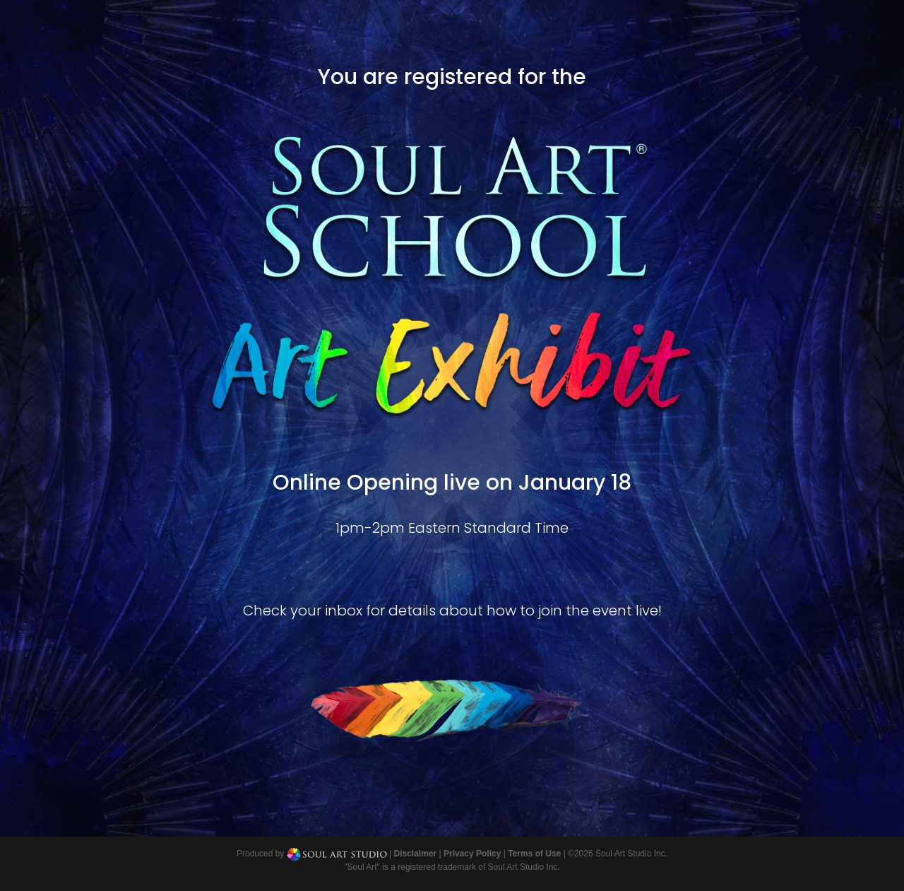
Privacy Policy (472, 853)
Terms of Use (534, 853)
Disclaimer (414, 853)
